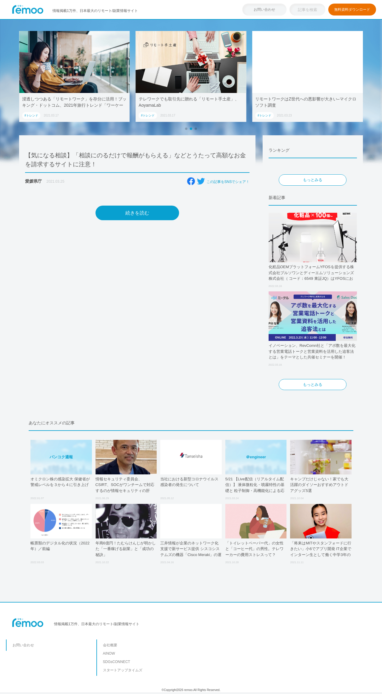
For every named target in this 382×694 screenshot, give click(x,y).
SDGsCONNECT (116, 662)
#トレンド (31, 115)
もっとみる (312, 180)
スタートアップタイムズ (122, 670)
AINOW (109, 653)
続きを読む (137, 212)
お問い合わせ (264, 9)
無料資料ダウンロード (352, 9)
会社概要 (110, 645)
